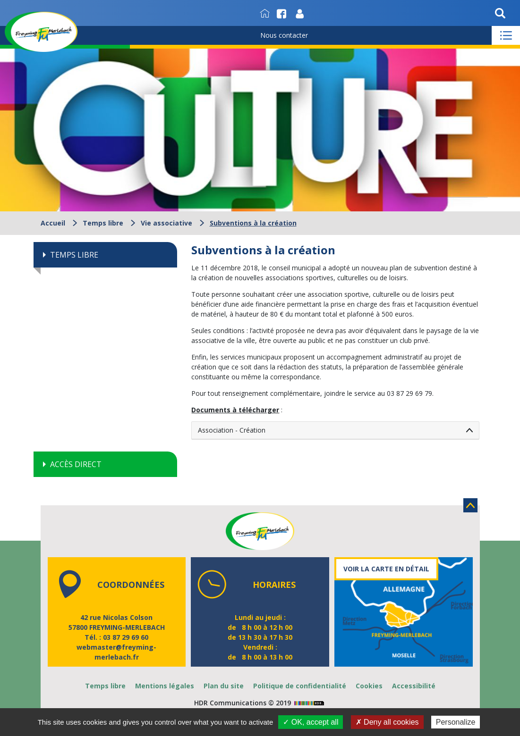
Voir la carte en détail (386, 568)
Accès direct (76, 464)
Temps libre (103, 222)
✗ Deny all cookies (387, 722)
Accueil (53, 222)
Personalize (456, 722)
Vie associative (166, 222)
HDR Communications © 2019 (260, 702)
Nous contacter (284, 35)
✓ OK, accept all (310, 722)
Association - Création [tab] (231, 430)
